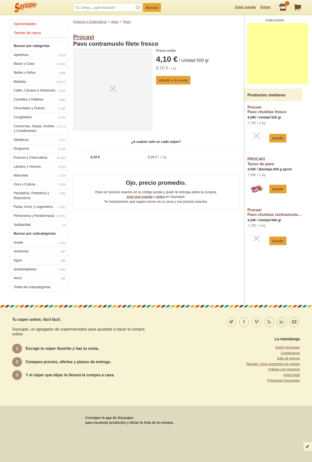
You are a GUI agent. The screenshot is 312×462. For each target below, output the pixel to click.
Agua (40, 260)
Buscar (152, 7)
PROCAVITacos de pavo (260, 161)
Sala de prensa (288, 358)
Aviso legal (291, 375)
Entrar (266, 7)
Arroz (40, 278)
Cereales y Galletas (40, 99)
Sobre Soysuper (287, 347)
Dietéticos (40, 140)
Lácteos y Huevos (40, 167)
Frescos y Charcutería (90, 22)
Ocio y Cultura (40, 184)
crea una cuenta (140, 197)
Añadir (278, 138)
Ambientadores (40, 269)
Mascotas (40, 175)
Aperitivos (40, 55)
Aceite (40, 243)
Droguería (40, 149)
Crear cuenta (245, 7)
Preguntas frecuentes (283, 380)
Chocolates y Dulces (40, 108)
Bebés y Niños (40, 73)
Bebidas (40, 82)
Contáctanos (290, 353)
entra (160, 197)
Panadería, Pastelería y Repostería (40, 195)
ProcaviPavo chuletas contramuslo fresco (274, 212)
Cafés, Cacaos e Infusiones (40, 90)
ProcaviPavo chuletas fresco (266, 109)
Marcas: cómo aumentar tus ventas (273, 364)
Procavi (83, 37)
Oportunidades (25, 24)
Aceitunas (40, 251)
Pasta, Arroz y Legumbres (40, 207)
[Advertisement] (277, 53)
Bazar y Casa (40, 64)
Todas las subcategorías (32, 287)
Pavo (127, 22)
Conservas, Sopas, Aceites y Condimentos (40, 128)
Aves (115, 22)
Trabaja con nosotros (284, 369)
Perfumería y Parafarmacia (40, 216)
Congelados (40, 117)
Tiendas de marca (27, 33)
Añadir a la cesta (173, 80)
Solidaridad (40, 225)
